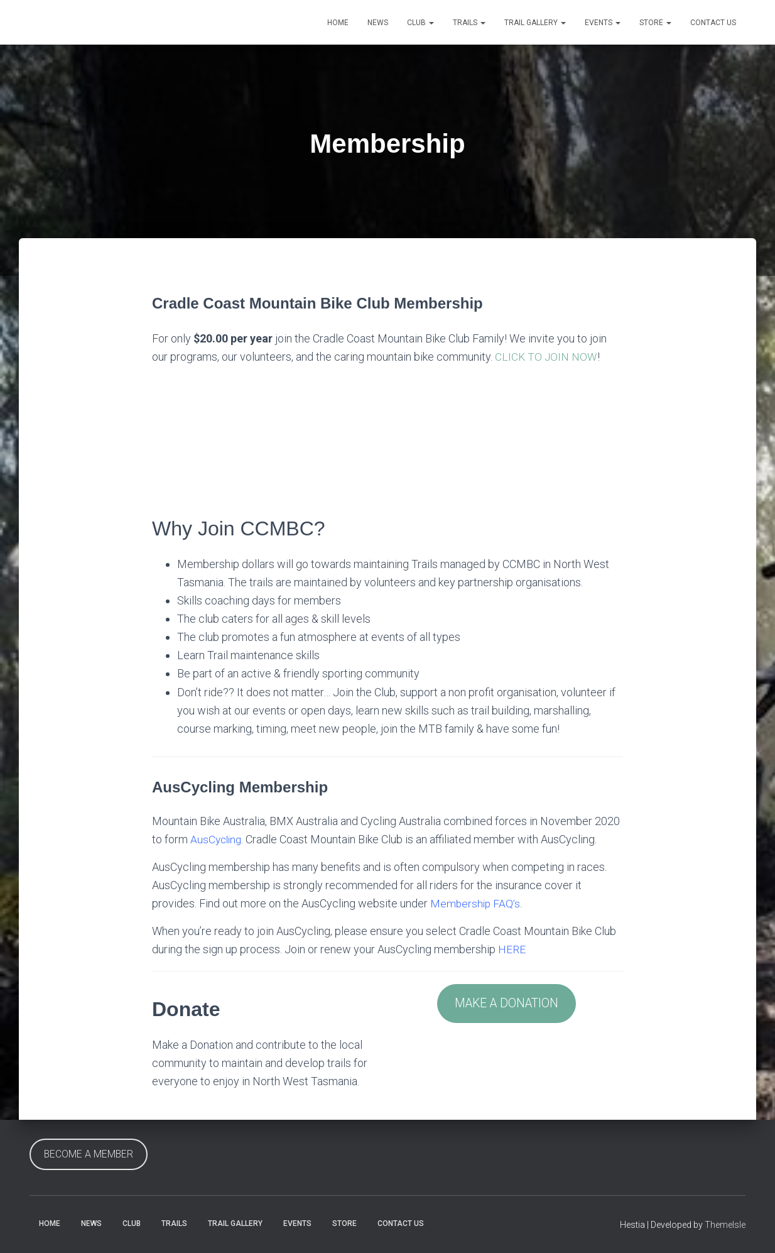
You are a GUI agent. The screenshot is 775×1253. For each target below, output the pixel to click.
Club (420, 22)
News (377, 22)
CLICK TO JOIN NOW (547, 356)
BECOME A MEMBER (88, 1154)
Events (603, 22)
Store (655, 22)
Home (338, 22)
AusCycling (217, 839)
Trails (469, 22)
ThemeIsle (725, 1225)
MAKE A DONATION (507, 1004)
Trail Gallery (535, 22)
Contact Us (713, 22)
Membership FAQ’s (476, 903)
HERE (512, 949)
